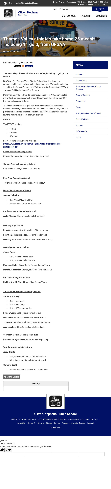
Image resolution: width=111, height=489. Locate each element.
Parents (85, 16)
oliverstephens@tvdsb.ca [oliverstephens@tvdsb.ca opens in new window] (73, 419)
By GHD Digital (55, 427)
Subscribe (29, 66)
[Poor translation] (8, 450)
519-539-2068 (86, 2)
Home (55, 9)
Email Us (82, 4)
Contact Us (64, 9)
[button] (86, 51)
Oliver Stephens (28, 13)
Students (101, 16)
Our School (69, 16)
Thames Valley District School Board (20, 3)
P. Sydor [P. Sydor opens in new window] (105, 4)
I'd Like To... (100, 9)
